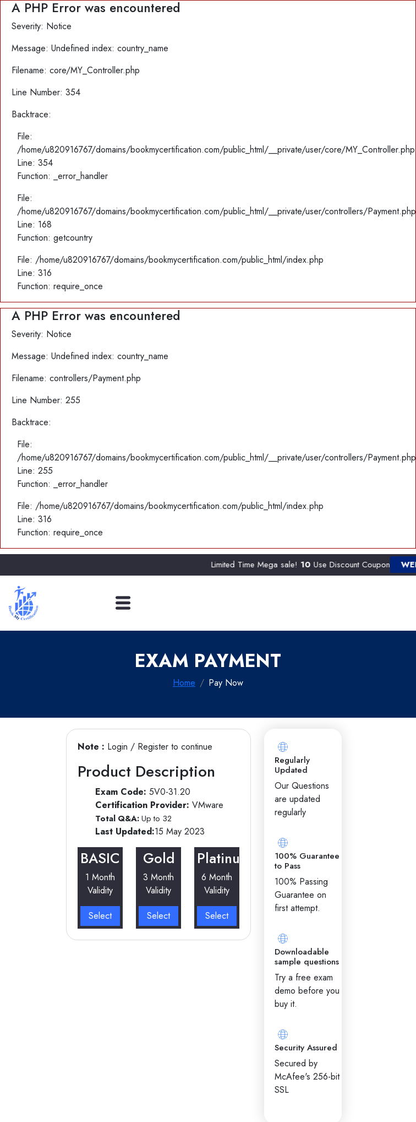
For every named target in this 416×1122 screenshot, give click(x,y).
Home (184, 682)
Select (100, 915)
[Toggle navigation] (123, 603)
